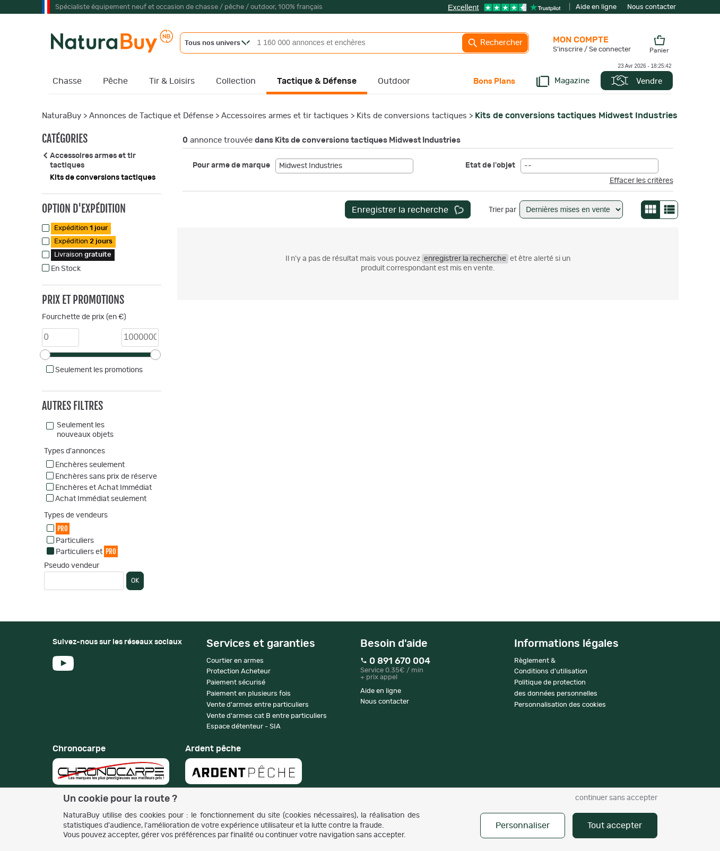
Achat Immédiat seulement (100, 499)
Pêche (115, 81)
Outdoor (394, 81)
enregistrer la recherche (465, 258)
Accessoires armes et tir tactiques (285, 116)
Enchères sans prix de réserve (106, 476)
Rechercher (495, 43)
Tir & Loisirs (172, 81)
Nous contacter (651, 7)
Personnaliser (523, 825)
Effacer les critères (641, 181)
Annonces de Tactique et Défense (151, 116)
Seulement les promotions (99, 370)
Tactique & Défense (317, 81)
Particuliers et (87, 551)
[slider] (45, 354)
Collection (236, 81)
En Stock (66, 269)
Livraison (82, 254)
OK (135, 580)
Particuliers (75, 541)
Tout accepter (614, 825)
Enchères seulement (90, 465)
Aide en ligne (596, 7)
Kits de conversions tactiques (412, 116)
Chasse (67, 81)
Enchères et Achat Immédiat (103, 488)
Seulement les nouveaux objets (85, 430)
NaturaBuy (61, 116)
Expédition (81, 228)
